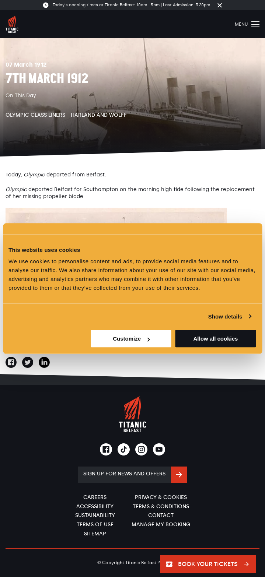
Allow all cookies (215, 338)
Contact (161, 515)
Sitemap (95, 534)
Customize (131, 338)
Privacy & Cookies (161, 497)
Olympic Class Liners (35, 115)
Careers (95, 497)
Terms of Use (95, 524)
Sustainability (95, 515)
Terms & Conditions (161, 506)
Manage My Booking (161, 524)
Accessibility (95, 506)
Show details (225, 316)
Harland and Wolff (99, 115)
